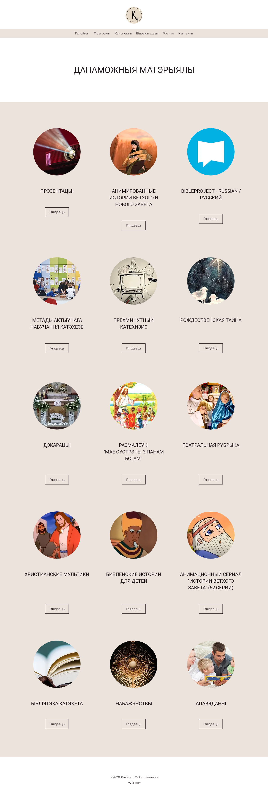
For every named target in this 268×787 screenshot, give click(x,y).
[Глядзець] (57, 212)
